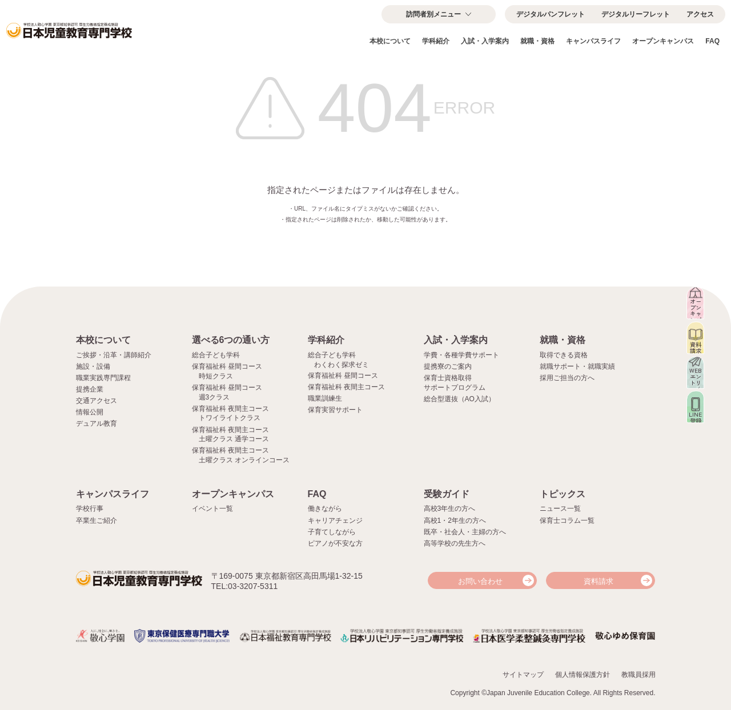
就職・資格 (537, 41)
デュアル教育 (96, 423)
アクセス (700, 14)
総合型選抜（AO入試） (459, 399)
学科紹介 (435, 41)
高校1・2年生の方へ (455, 521)
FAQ (712, 41)
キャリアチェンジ (335, 521)
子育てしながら (332, 532)
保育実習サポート (335, 410)
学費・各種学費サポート (461, 355)
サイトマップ (523, 673)
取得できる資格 (564, 355)
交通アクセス (96, 401)
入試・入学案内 (485, 41)
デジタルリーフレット (635, 14)
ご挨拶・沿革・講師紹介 (113, 355)
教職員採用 (638, 673)
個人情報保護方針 (582, 673)
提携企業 (89, 389)
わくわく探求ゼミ (341, 365)
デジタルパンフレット (550, 14)
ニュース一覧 (560, 509)
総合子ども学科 (216, 355)
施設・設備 (93, 366)
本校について (390, 41)
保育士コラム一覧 (567, 521)
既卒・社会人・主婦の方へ (465, 532)
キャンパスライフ (593, 41)
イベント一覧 (212, 509)
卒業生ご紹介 (96, 521)
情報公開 (89, 412)
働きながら (325, 509)
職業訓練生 (325, 398)
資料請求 (598, 581)
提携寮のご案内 (448, 366)
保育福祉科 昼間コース (343, 376)
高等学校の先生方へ (454, 543)
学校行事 (89, 509)
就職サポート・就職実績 (577, 366)
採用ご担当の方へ (567, 378)
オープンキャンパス (663, 41)
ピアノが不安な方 (335, 543)
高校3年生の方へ (450, 509)
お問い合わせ (480, 581)
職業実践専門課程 (103, 378)
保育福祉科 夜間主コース (346, 387)
